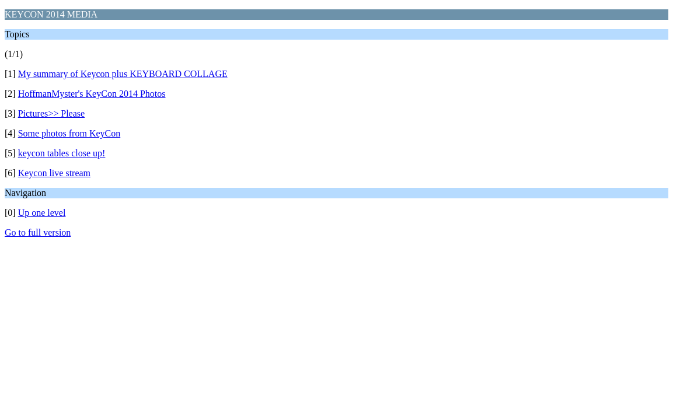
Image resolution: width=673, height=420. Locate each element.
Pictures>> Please (51, 113)
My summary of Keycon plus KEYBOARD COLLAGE (123, 74)
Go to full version (38, 232)
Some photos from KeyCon (69, 133)
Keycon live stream (54, 173)
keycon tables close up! (62, 153)
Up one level (42, 213)
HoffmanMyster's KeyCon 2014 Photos (92, 94)
